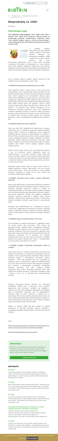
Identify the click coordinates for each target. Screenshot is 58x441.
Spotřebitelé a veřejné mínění (30, 15)
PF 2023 (11, 421)
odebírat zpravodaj (29, 357)
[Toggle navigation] (47, 10)
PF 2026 (11, 370)
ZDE (44, 350)
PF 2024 (11, 394)
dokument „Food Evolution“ (21, 34)
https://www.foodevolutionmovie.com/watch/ (22, 332)
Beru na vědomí (32, 438)
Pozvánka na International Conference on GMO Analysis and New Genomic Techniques (26, 408)
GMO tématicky (16, 15)
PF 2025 (11, 382)
